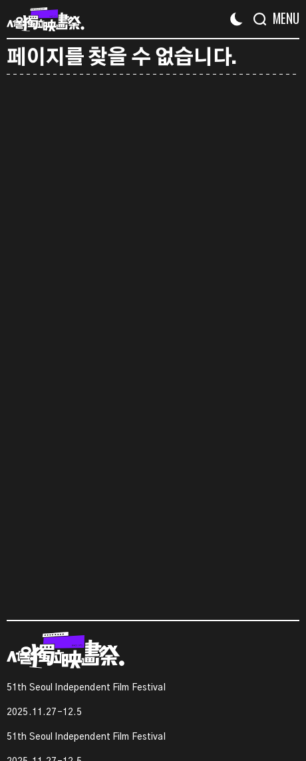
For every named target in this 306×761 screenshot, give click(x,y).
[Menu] (281, 18)
